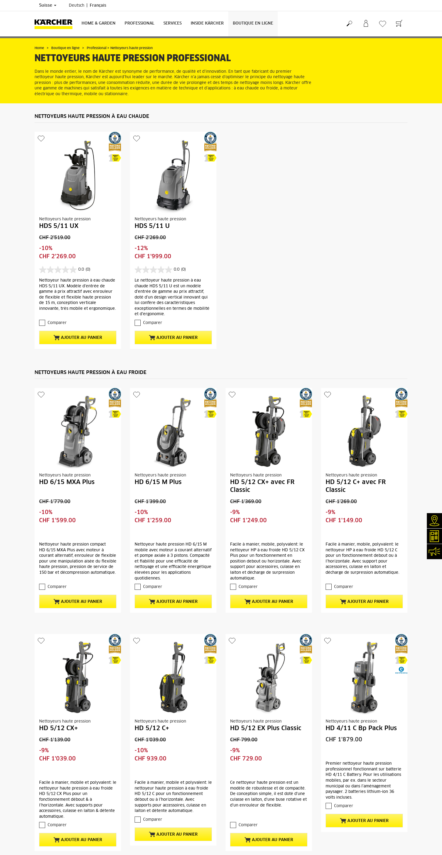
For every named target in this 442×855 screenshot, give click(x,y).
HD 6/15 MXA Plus (67, 482)
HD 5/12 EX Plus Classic (265, 728)
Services (172, 23)
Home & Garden (99, 23)
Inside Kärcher (207, 23)
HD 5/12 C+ (152, 728)
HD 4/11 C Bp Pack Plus (361, 728)
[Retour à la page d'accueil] (56, 23)
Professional (139, 23)
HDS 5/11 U (152, 226)
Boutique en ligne (253, 23)
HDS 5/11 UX (59, 226)
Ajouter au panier (77, 337)
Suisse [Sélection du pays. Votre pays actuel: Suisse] (47, 5)
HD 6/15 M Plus (158, 482)
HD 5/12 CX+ (58, 728)
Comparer (57, 323)
